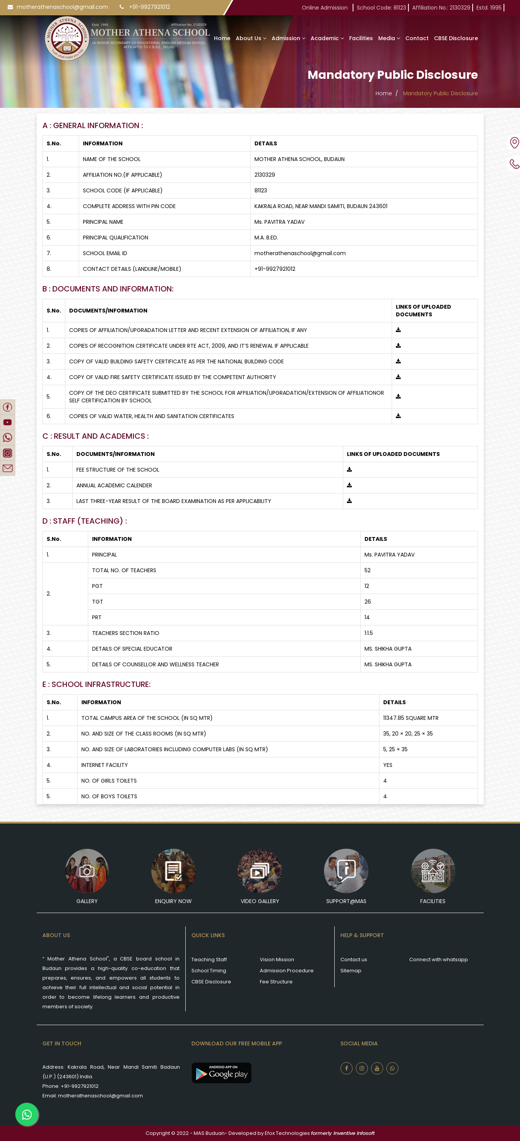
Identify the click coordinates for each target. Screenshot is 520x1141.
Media (389, 38)
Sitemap (350, 970)
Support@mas (346, 901)
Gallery (87, 901)
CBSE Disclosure (456, 38)
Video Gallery (260, 901)
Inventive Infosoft (354, 1133)
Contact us (353, 959)
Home (222, 38)
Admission (288, 38)
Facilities (361, 38)
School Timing (208, 970)
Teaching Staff (209, 959)
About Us (251, 38)
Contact (417, 38)
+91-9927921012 (149, 7)
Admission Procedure (287, 970)
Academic (327, 38)
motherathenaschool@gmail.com (62, 7)
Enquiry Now (173, 901)
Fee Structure (276, 981)
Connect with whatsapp (438, 959)
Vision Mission (277, 959)
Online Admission (326, 7)
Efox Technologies (287, 1133)
